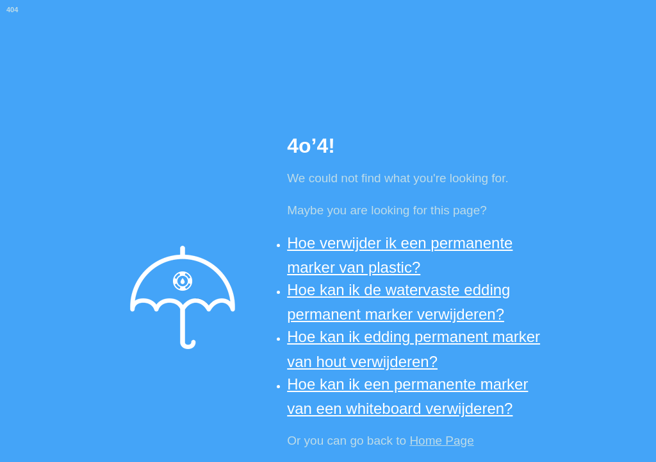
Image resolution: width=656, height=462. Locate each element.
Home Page (441, 440)
